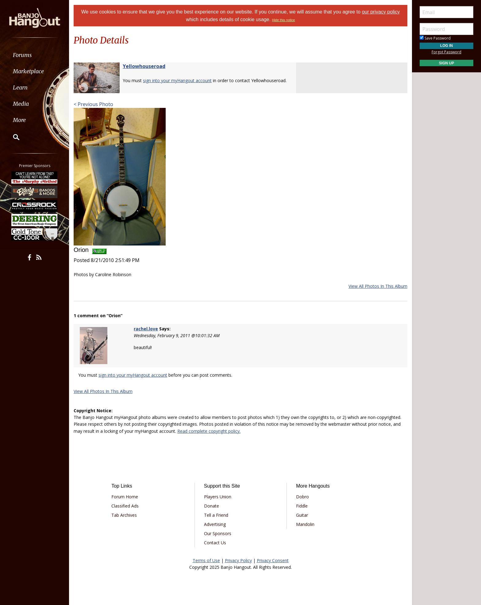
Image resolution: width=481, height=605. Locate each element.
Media (21, 103)
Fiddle (302, 506)
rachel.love (146, 329)
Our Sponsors (217, 533)
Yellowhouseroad (144, 66)
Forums (22, 55)
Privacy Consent (273, 560)
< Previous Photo (93, 104)
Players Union (217, 497)
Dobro (302, 497)
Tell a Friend (216, 515)
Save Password (435, 38)
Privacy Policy (238, 560)
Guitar (302, 515)
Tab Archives (124, 515)
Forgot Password (446, 52)
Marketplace (28, 71)
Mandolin (305, 524)
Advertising (215, 524)
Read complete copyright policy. (208, 431)
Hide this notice (283, 20)
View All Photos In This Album (377, 286)
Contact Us (215, 543)
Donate (211, 506)
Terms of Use (206, 560)
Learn (20, 87)
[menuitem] (34, 55)
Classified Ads (125, 506)
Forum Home (124, 497)
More (19, 120)
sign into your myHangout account (177, 80)
